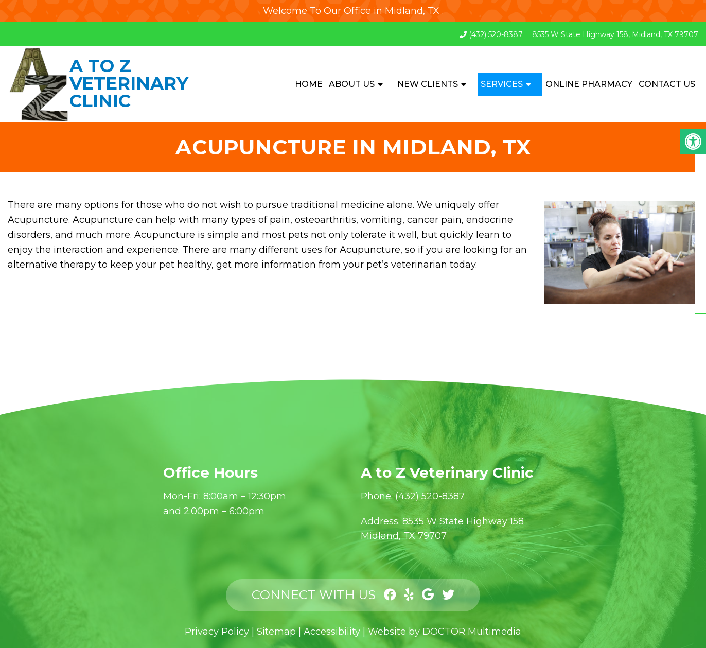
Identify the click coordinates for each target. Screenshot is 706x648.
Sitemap (276, 631)
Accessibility (332, 631)
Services (502, 84)
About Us (352, 84)
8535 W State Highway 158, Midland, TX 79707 (615, 34)
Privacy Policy (217, 631)
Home (309, 84)
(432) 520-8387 (496, 34)
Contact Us (667, 84)
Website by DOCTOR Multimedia (444, 631)
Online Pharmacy (588, 84)
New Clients (427, 84)
